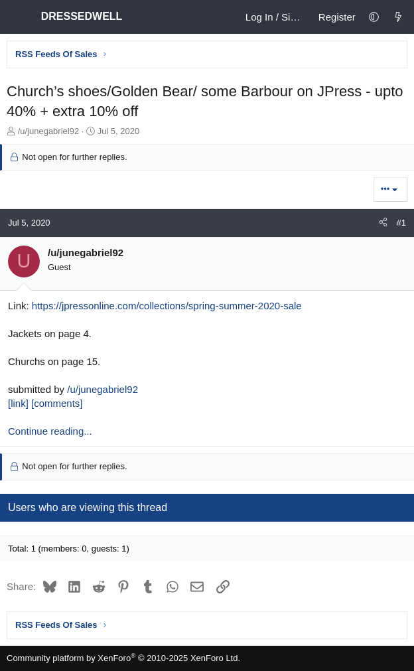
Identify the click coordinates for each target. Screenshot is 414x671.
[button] (373, 17)
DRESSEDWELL (82, 16)
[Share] (383, 223)
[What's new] (398, 17)
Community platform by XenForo (123, 658)
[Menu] (17, 17)
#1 (401, 223)
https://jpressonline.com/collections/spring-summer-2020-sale (167, 305)
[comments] (57, 403)
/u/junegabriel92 (102, 389)
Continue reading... (50, 431)
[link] (18, 403)
